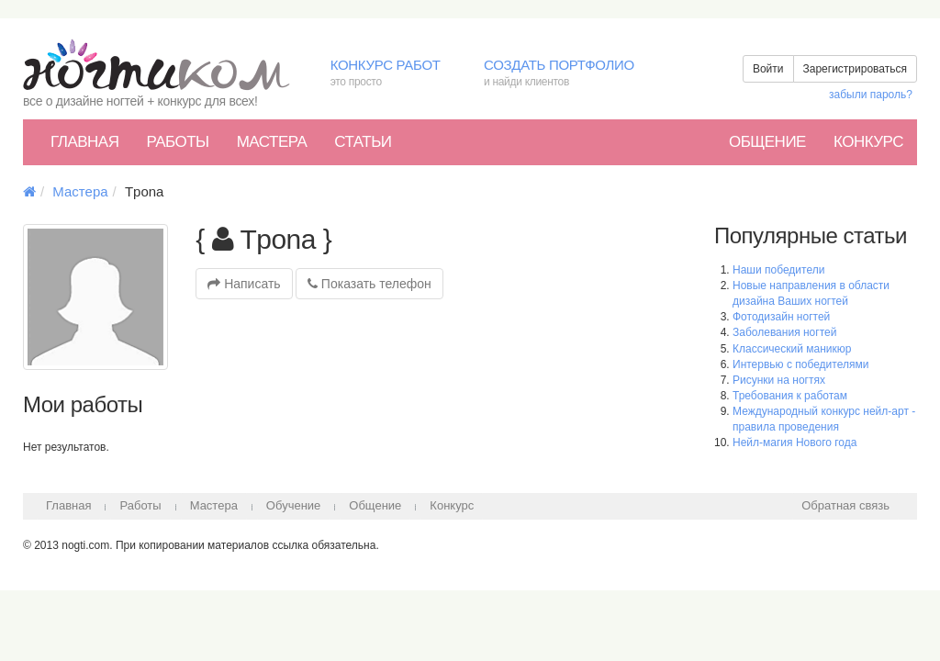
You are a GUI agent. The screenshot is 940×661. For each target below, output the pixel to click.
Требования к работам (790, 395)
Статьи (362, 142)
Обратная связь (845, 505)
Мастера (272, 142)
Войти (768, 68)
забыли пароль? (870, 94)
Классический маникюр (792, 348)
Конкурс (868, 142)
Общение (767, 142)
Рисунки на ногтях (779, 380)
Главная (84, 142)
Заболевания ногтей (784, 332)
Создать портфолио (572, 74)
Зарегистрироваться (855, 68)
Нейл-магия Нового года (794, 442)
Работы (177, 142)
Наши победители (778, 269)
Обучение (293, 505)
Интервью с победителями (800, 364)
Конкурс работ (393, 74)
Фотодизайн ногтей (781, 316)
